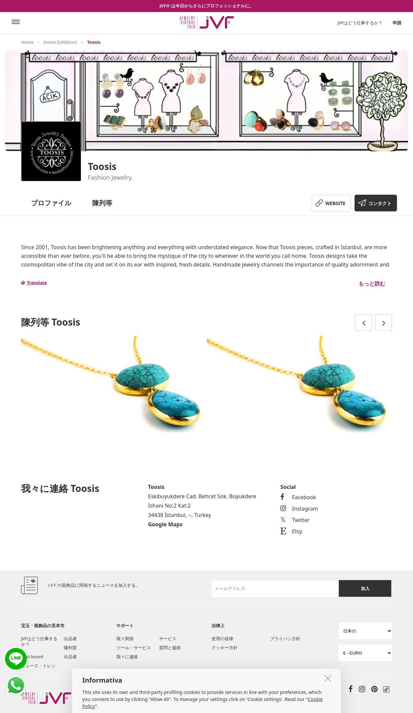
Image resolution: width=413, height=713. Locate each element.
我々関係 (125, 639)
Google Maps (165, 524)
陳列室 (70, 648)
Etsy (291, 531)
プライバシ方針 (285, 639)
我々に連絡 (127, 657)
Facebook (298, 497)
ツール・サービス (133, 648)
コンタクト (380, 203)
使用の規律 (222, 639)
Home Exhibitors (60, 42)
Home (27, 42)
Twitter (294, 520)
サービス (167, 639)
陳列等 (102, 202)
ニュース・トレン (38, 666)
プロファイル (51, 202)
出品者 (70, 639)
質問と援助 (170, 648)
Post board (32, 657)
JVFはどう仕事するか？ (360, 23)
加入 (365, 588)
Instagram (299, 508)
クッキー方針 (225, 648)
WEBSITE (335, 203)
